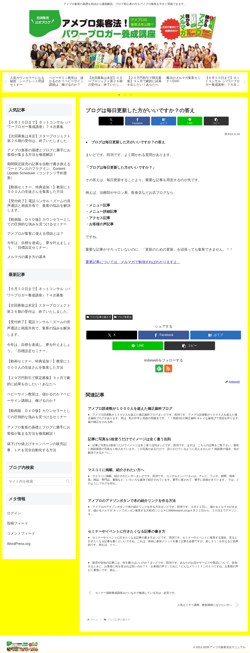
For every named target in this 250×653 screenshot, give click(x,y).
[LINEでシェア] (189, 121)
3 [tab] (131, 95)
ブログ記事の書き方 (99, 317)
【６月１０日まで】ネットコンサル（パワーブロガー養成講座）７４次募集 (38, 292)
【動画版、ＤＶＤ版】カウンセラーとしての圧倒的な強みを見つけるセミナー (38, 414)
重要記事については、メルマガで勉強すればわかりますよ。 (133, 262)
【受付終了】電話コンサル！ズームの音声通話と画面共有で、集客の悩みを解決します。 (38, 328)
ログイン (14, 513)
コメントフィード (21, 534)
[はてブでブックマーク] (163, 121)
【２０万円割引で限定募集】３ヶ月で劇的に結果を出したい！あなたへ (38, 381)
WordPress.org (18, 544)
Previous (5, 82)
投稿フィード (17, 523)
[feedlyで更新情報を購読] (159, 368)
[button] (216, 121)
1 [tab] (119, 95)
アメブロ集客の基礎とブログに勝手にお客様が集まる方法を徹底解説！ (38, 430)
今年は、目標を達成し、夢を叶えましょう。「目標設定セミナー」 (38, 348)
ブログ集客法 (122, 317)
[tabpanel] (27, 82)
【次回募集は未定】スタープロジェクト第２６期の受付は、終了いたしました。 (38, 308)
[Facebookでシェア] (137, 121)
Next (245, 82)
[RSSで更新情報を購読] (168, 368)
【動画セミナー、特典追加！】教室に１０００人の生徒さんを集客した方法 (38, 364)
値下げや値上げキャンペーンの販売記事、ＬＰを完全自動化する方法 (37, 447)
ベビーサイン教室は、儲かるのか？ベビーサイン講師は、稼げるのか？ (38, 397)
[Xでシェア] (111, 121)
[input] (39, 481)
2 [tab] (125, 95)
